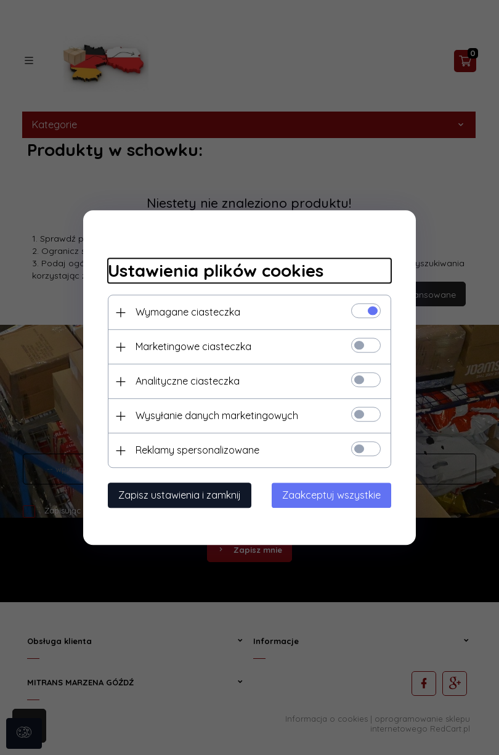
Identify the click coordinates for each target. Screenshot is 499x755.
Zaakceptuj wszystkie (331, 495)
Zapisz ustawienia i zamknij (179, 495)
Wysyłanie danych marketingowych (217, 415)
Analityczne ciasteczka (188, 381)
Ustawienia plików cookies (215, 271)
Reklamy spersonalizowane (197, 450)
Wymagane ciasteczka (188, 312)
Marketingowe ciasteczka (193, 346)
